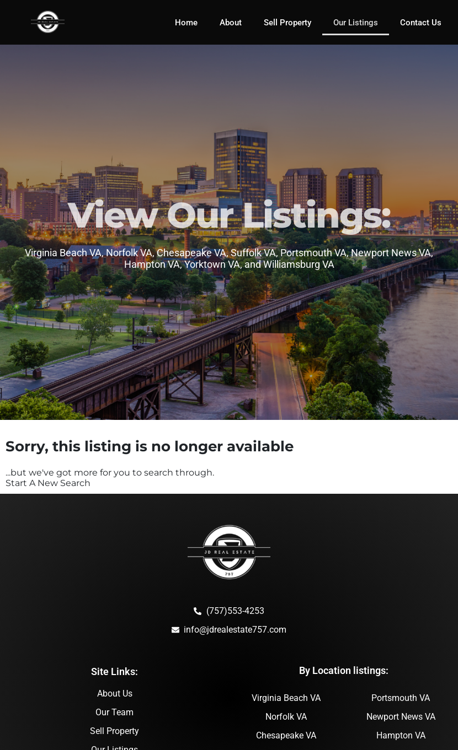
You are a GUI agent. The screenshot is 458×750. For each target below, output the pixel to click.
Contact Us (420, 23)
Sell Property (287, 23)
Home (186, 23)
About (231, 23)
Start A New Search (48, 483)
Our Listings (355, 23)
